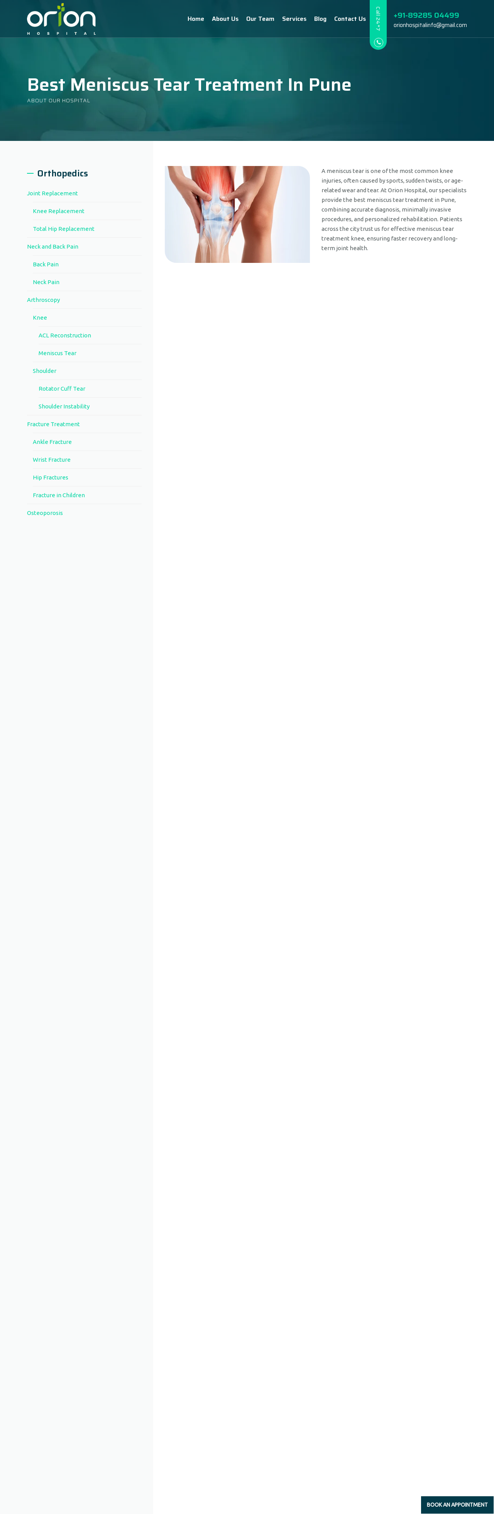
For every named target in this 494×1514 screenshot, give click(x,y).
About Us (217, 19)
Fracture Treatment (53, 424)
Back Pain (46, 264)
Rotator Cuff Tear (62, 388)
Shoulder (44, 370)
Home (188, 19)
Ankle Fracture (52, 442)
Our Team (253, 19)
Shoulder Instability (64, 406)
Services (286, 19)
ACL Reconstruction (65, 335)
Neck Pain (46, 282)
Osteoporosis (45, 513)
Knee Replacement (59, 211)
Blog (312, 19)
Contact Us (342, 19)
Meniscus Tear (57, 353)
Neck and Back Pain (52, 246)
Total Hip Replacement (64, 228)
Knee (40, 317)
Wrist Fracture (52, 459)
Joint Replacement (52, 193)
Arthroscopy (43, 299)
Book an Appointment (457, 1505)
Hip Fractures (50, 477)
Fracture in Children (59, 495)
